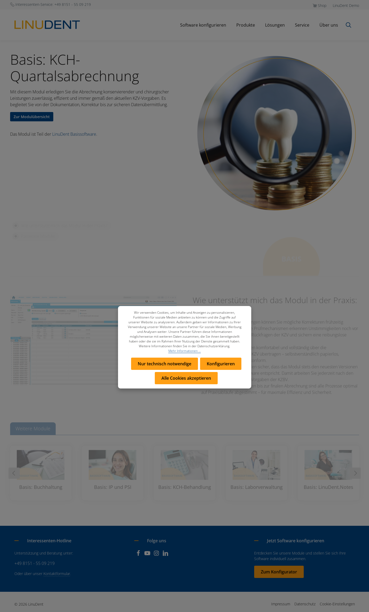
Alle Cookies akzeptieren (186, 378)
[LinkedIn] (165, 554)
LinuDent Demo (346, 5)
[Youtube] (147, 554)
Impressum (280, 603)
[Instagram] (156, 554)
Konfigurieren (221, 364)
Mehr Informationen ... (184, 351)
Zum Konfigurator (279, 572)
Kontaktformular (56, 573)
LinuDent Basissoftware (74, 134)
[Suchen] (348, 25)
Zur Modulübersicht (32, 116)
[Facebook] (138, 554)
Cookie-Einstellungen (337, 603)
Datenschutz (304, 603)
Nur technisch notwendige (164, 364)
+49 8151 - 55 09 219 (34, 563)
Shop (322, 5)
